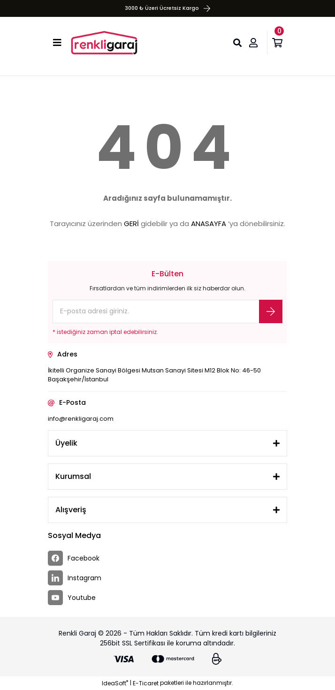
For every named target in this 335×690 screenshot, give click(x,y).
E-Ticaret (146, 683)
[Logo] (104, 42)
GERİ (131, 223)
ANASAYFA (208, 223)
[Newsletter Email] (167, 311)
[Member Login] (255, 42)
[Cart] (279, 42)
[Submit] (270, 311)
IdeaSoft (115, 683)
